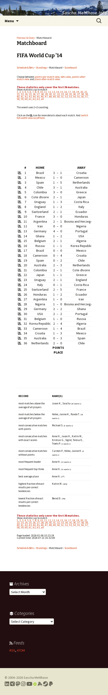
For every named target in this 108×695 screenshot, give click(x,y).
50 (58, 96)
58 (18, 99)
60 (26, 99)
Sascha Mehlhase (36, 677)
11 (45, 92)
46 (42, 96)
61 (30, 99)
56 (82, 96)
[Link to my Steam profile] (45, 684)
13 (53, 92)
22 (18, 94)
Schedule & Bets (25, 67)
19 (77, 92)
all (42, 99)
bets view (66, 76)
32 (58, 94)
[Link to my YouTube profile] (29, 684)
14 (57, 92)
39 (86, 94)
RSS (12, 650)
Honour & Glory (26, 37)
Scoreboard (71, 67)
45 (38, 96)
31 (54, 94)
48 (50, 96)
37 (78, 94)
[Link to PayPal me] (51, 684)
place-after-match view (47, 79)
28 (42, 94)
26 (34, 94)
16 (65, 92)
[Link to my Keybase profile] (40, 684)
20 (81, 92)
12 (49, 92)
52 (66, 96)
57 (86, 96)
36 (74, 94)
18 (73, 92)
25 (30, 94)
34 (66, 94)
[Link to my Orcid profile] (35, 684)
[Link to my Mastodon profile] (18, 684)
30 (50, 94)
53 (70, 96)
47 (46, 96)
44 (34, 96)
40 (18, 96)
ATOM (21, 650)
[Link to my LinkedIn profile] (7, 684)
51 (62, 96)
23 (22, 94)
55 (78, 96)
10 (41, 92)
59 (22, 99)
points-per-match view (47, 76)
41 (22, 96)
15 (61, 92)
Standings (41, 67)
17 (69, 92)
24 (26, 94)
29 (46, 94)
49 (54, 96)
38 (82, 94)
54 (74, 96)
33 (62, 94)
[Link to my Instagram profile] (23, 684)
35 (70, 94)
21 (85, 92)
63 (38, 99)
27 (38, 94)
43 (30, 96)
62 (34, 99)
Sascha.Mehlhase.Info (84, 13)
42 (26, 96)
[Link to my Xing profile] (12, 684)
